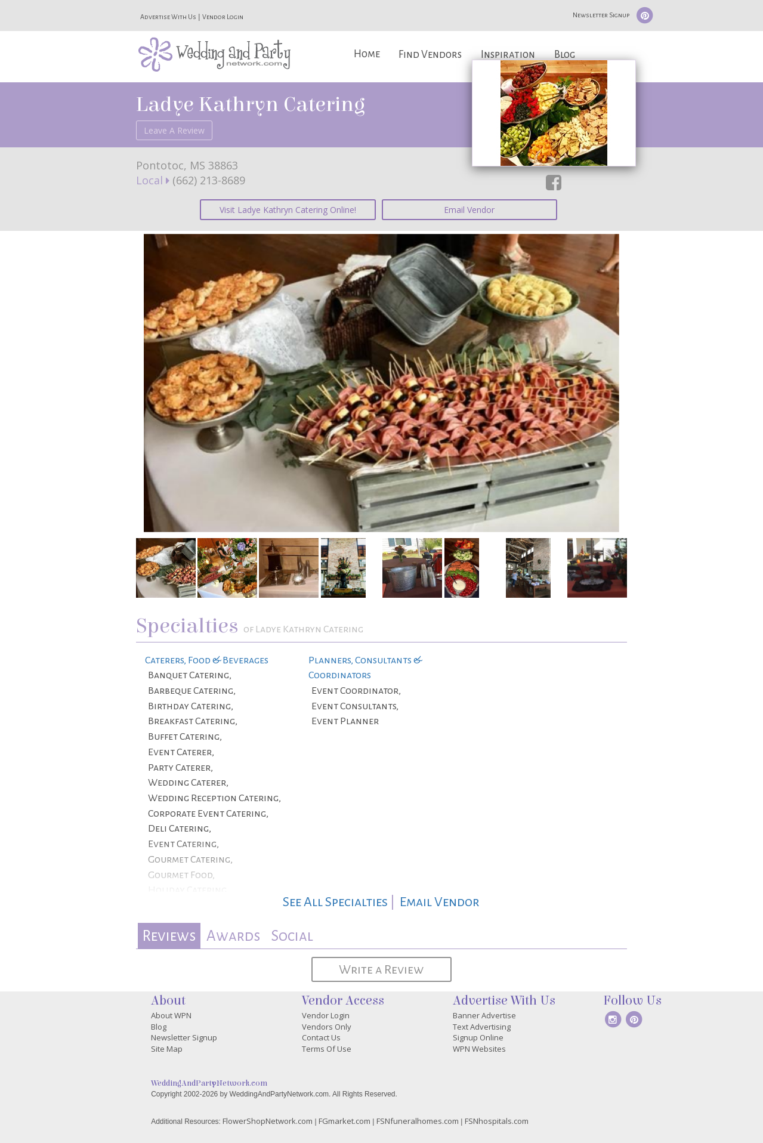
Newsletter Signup (601, 14)
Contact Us (321, 1037)
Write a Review (381, 969)
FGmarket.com (344, 1121)
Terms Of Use (326, 1048)
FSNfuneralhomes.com (417, 1121)
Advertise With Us (168, 16)
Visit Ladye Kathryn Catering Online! (288, 209)
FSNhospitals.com (497, 1121)
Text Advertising (482, 1026)
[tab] (169, 936)
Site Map (167, 1048)
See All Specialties (335, 902)
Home (367, 54)
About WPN (171, 1015)
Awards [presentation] (233, 936)
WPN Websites (479, 1048)
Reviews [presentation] (169, 936)
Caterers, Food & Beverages (206, 660)
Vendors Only (326, 1026)
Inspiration (508, 54)
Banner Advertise (484, 1015)
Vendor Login (222, 16)
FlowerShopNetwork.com (268, 1121)
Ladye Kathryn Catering (250, 104)
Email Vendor (469, 209)
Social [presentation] (292, 936)
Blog (564, 54)
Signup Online (478, 1037)
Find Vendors (430, 54)
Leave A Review (174, 130)
